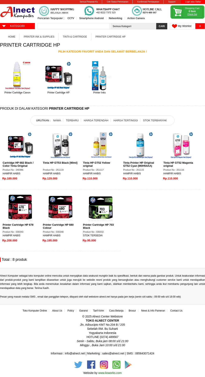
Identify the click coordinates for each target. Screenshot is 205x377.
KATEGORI (13, 26)
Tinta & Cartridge (75, 36)
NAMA (57, 120)
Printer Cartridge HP (110, 36)
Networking (115, 18)
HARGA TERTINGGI (126, 120)
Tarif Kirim (98, 310)
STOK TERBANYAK (155, 120)
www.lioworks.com (110, 373)
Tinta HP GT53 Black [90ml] (60, 162)
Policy (70, 310)
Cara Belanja (116, 310)
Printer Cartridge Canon (18, 92)
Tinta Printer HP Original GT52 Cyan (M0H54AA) (138, 164)
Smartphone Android (91, 18)
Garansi (83, 310)
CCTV (70, 18)
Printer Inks (99, 92)
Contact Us (176, 310)
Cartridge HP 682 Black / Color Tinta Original (18, 164)
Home (11, 36)
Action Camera (136, 18)
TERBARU (72, 120)
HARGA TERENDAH (96, 120)
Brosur (132, 310)
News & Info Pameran (153, 310)
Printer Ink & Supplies (39, 36)
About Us (57, 310)
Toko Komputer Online (35, 310)
